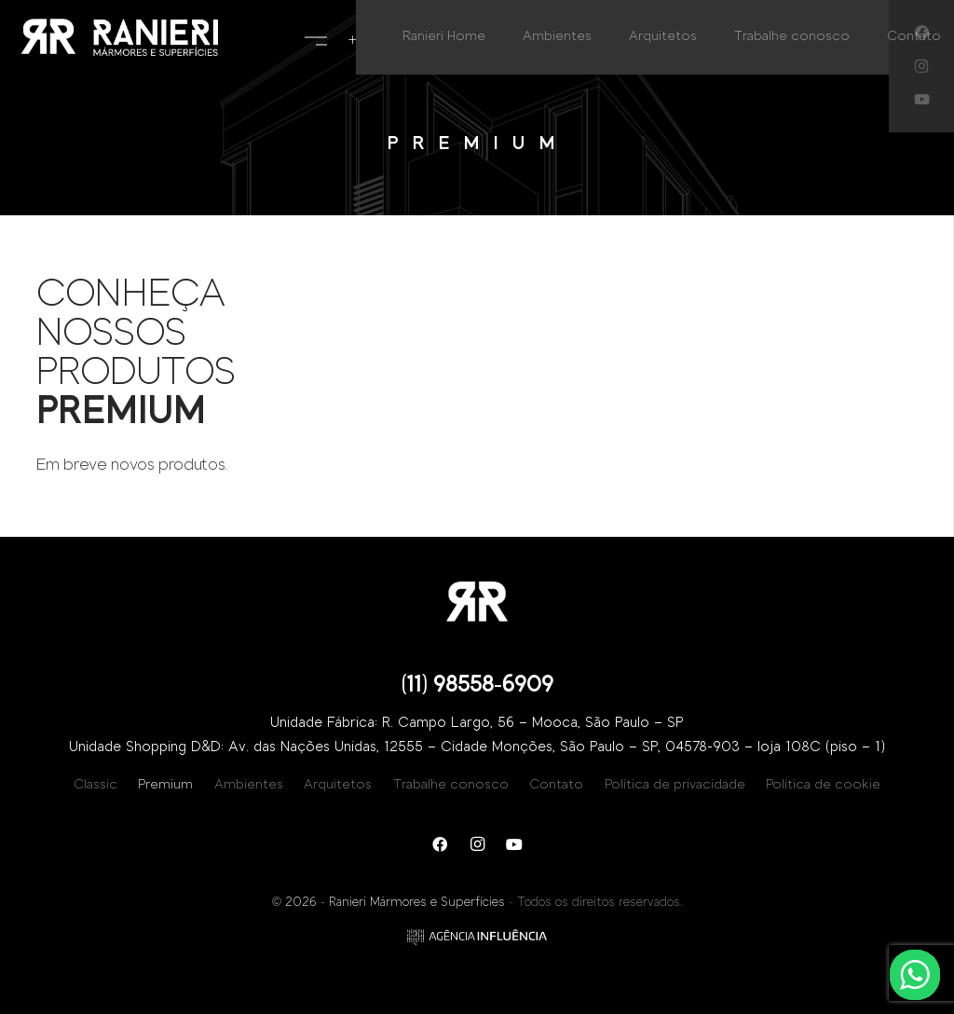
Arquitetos (338, 785)
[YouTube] (921, 100)
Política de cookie (823, 785)
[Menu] (315, 37)
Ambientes (248, 785)
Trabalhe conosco (451, 785)
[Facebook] (439, 844)
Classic (95, 785)
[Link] (119, 37)
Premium (165, 785)
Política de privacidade (675, 785)
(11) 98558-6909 (477, 685)
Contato (556, 785)
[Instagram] (477, 844)
